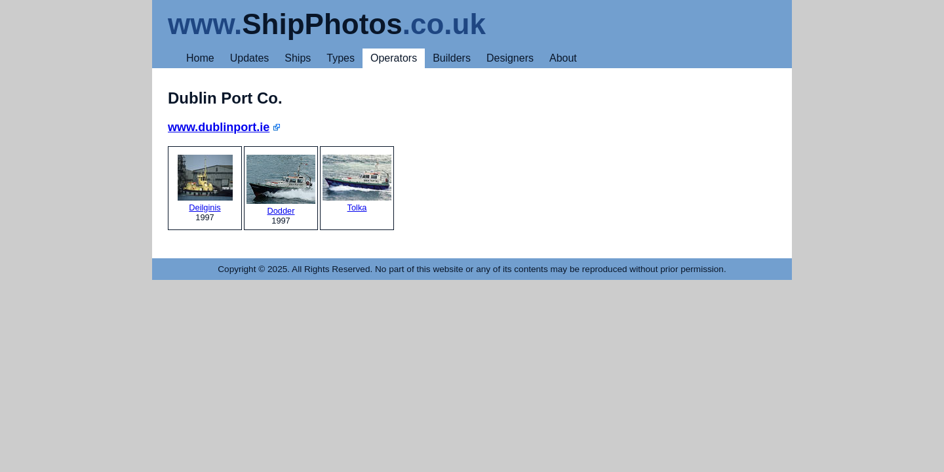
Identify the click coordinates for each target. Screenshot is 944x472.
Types (340, 58)
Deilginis (205, 183)
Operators (393, 58)
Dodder (280, 185)
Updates (249, 58)
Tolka (357, 183)
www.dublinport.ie (218, 127)
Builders (452, 58)
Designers (510, 58)
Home (200, 58)
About (563, 58)
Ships (298, 58)
